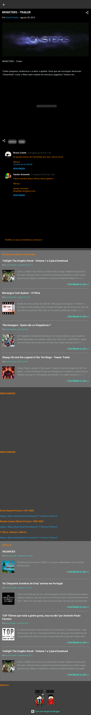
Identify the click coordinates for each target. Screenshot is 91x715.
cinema (12, 141)
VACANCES (8, 551)
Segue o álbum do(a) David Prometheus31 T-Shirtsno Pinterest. (29, 516)
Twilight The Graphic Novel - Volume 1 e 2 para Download (35, 260)
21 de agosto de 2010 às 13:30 (42, 175)
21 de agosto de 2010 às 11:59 (39, 153)
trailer (21, 141)
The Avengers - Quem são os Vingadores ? (26, 325)
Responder (19, 169)
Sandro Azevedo (21, 174)
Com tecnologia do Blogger (45, 711)
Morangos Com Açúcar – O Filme (21, 292)
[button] (87, 13)
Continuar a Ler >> (78, 284)
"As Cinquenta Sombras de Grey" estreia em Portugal (32, 583)
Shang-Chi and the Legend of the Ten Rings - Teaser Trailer (36, 357)
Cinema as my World (22, 164)
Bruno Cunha (19, 153)
